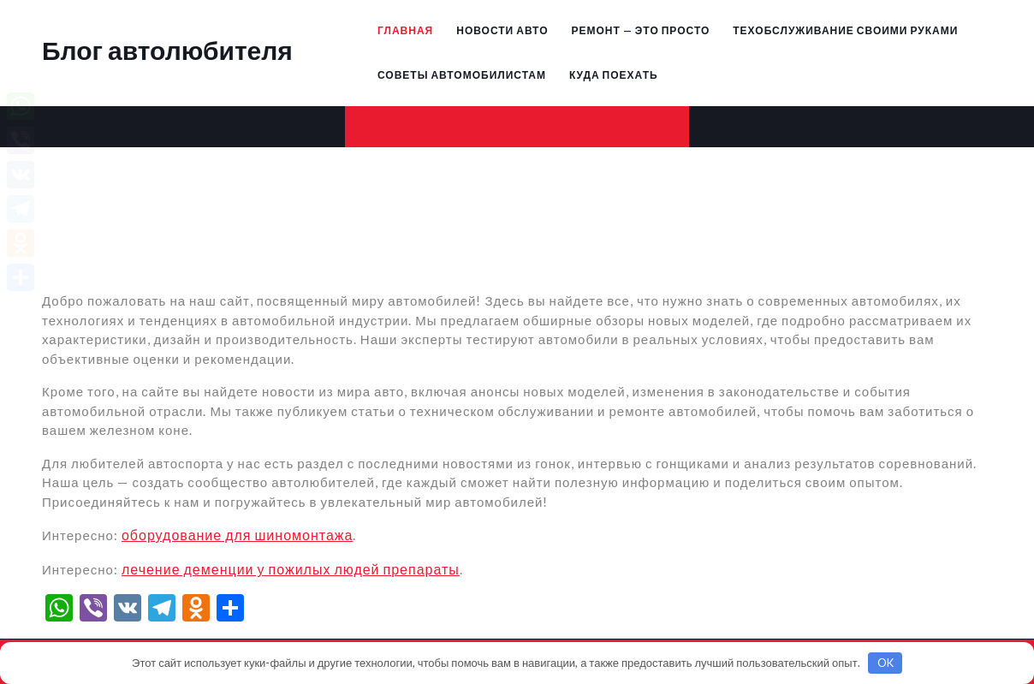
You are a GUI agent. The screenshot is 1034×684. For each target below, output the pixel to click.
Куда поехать (613, 74)
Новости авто (502, 30)
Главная (405, 30)
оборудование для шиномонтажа (238, 534)
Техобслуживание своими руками (845, 30)
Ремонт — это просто (640, 30)
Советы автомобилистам (461, 74)
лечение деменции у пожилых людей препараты (291, 569)
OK (885, 662)
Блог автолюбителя (167, 49)
